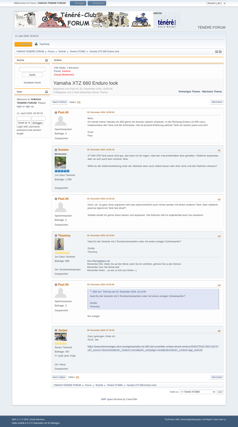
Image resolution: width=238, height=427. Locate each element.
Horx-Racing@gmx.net (98, 261)
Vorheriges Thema (189, 91)
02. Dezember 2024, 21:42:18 (100, 199)
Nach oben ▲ (220, 419)
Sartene (66, 71)
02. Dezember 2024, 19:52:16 (100, 149)
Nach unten (59, 102)
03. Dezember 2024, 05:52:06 (100, 284)
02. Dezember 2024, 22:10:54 (100, 235)
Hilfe (177, 419)
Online (58, 60)
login (19, 106)
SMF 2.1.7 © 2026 (20, 419)
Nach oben (59, 377)
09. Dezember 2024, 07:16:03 (100, 330)
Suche (20, 60)
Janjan (62, 330)
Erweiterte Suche (32, 82)
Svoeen (63, 149)
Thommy (64, 235)
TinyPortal (169, 419)
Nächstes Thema (212, 91)
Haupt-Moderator (64, 74)
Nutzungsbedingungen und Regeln (196, 419)
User (19, 91)
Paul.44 (63, 112)
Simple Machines (37, 419)
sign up (29, 106)
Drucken (217, 102)
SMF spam (107, 399)
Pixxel (57, 71)
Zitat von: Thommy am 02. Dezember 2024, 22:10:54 (119, 291)
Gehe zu (174, 392)
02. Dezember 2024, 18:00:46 (100, 112)
